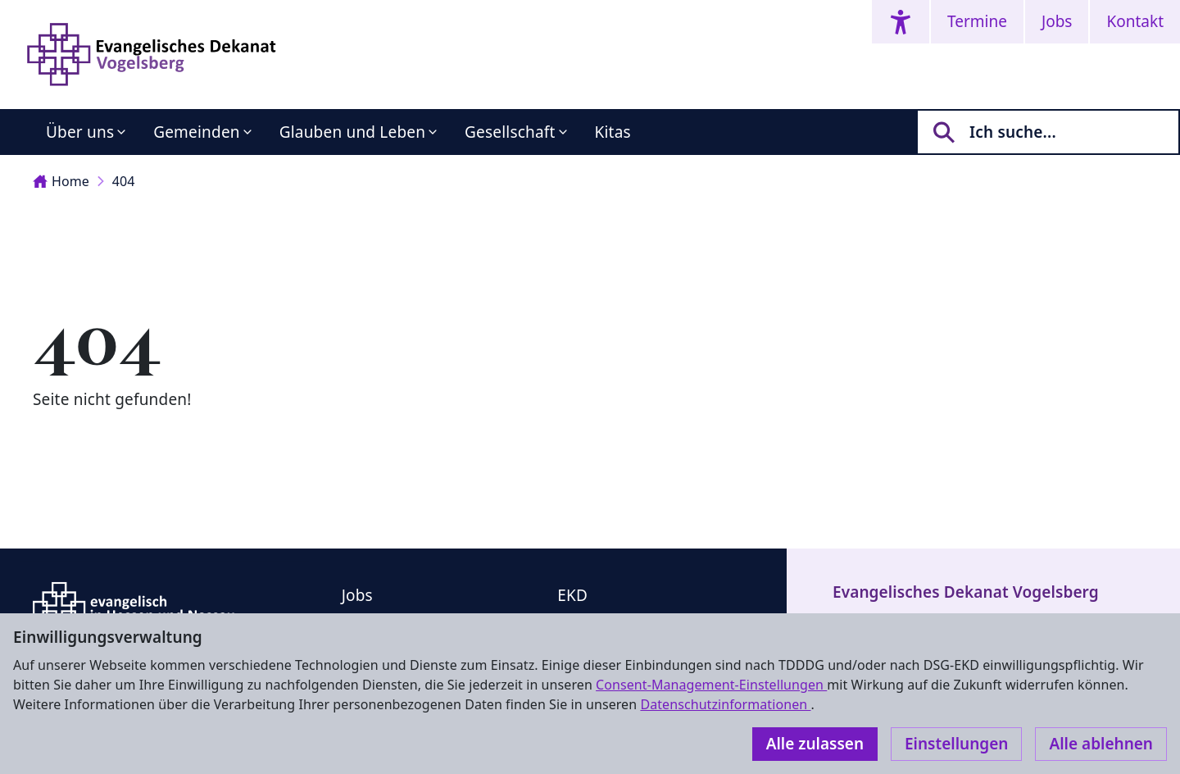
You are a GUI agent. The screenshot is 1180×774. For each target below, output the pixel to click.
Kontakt (1135, 21)
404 (123, 181)
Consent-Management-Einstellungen (711, 685)
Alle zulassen (815, 743)
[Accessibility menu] (900, 21)
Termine (977, 21)
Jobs (1057, 21)
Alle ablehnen (1101, 743)
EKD (572, 595)
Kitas (613, 132)
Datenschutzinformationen (725, 704)
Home (61, 181)
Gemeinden (196, 132)
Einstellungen (956, 743)
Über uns (80, 132)
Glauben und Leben (352, 132)
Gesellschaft (510, 132)
